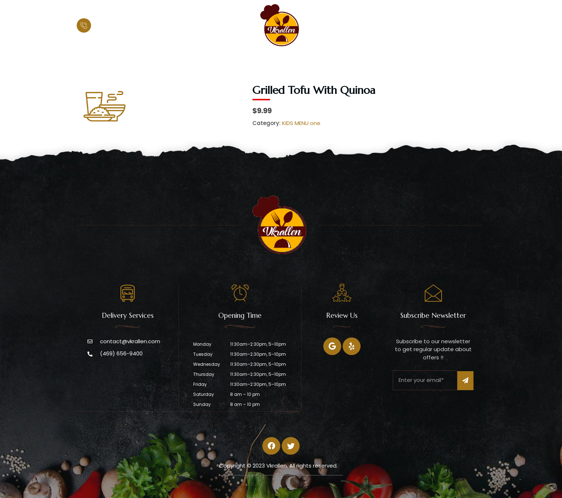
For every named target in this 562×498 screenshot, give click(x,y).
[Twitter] (352, 346)
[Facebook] (332, 346)
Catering (317, 59)
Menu (282, 59)
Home (211, 59)
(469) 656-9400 (119, 25)
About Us (247, 59)
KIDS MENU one (301, 123)
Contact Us (359, 59)
